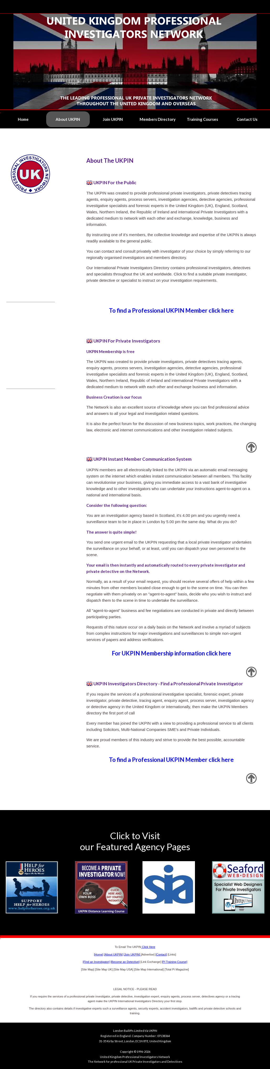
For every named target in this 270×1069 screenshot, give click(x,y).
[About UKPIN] (113, 954)
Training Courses (202, 119)
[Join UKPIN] (132, 954)
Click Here (148, 946)
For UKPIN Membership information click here (171, 653)
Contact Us (247, 119)
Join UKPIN (113, 119)
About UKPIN (68, 119)
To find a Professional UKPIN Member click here (171, 310)
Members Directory (158, 119)
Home (23, 119)
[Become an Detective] (125, 961)
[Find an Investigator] (96, 961)
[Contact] (161, 954)
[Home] (98, 954)
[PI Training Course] (174, 961)
